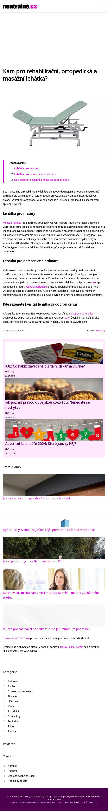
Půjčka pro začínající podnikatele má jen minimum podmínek (46, 629)
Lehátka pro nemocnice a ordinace (35, 174)
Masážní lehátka (12, 222)
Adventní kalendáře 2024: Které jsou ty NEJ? (40, 443)
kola (95, 282)
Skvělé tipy (100, 331)
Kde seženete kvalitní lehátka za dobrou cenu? (42, 179)
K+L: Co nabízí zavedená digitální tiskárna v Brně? (45, 366)
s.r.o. (67, 317)
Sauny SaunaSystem (71, 646)
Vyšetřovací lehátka (36, 286)
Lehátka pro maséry (26, 168)
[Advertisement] (54, 34)
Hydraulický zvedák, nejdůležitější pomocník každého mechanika (49, 530)
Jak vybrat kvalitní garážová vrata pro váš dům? (36, 498)
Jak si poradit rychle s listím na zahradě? (32, 561)
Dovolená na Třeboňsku (16, 638)
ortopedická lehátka (81, 313)
